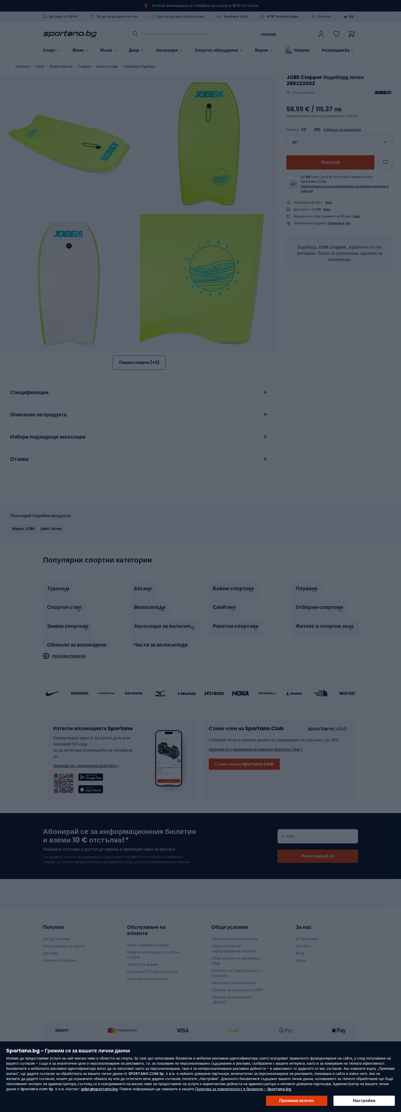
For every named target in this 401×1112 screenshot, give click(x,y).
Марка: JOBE (23, 575)
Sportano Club (236, 17)
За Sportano (307, 980)
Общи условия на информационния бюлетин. (157, 904)
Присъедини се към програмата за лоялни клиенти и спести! (344, 188)
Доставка (51, 994)
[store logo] (70, 34)
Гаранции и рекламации (147, 1020)
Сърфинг (84, 66)
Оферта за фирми (142, 1006)
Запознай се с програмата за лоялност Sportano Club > (256, 791)
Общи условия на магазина (234, 980)
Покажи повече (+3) (139, 362)
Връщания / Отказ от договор (152, 1013)
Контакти (324, 17)
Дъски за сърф (107, 66)
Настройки (364, 1101)
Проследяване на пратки (64, 987)
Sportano (22, 66)
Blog (300, 994)
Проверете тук (339, 223)
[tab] (139, 438)
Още (328, 202)
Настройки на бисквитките (233, 1024)
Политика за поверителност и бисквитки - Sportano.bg (243, 1089)
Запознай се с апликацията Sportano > (86, 807)
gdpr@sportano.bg (99, 1089)
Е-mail (288, 878)
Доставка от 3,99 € (63, 17)
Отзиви (19, 506)
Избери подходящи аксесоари (47, 484)
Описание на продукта (38, 462)
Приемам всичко (296, 1101)
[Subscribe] (317, 898)
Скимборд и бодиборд (139, 66)
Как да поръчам (56, 980)
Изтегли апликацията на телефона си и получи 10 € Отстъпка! (205, 5)
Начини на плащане (60, 1002)
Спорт (40, 66)
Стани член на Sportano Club (244, 806)
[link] (321, 34)
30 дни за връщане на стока (117, 17)
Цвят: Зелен (51, 575)
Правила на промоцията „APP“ (237, 1031)
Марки (261, 50)
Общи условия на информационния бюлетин (234, 990)
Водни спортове (61, 66)
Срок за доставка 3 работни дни (180, 17)
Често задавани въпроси (148, 986)
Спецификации (29, 439)
